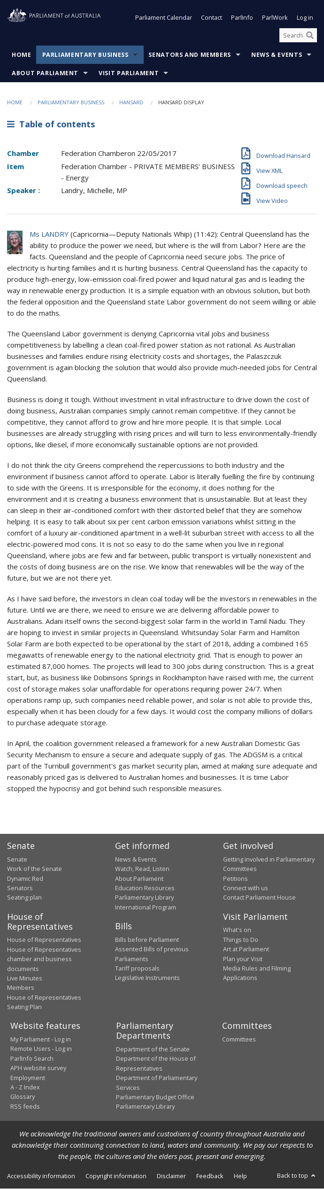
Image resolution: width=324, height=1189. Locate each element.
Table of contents (51, 124)
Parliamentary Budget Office (155, 1097)
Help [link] (240, 1176)
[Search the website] (298, 35)
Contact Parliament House (259, 898)
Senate (17, 859)
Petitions (235, 878)
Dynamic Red (25, 878)
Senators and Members (189, 55)
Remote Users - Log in (41, 1049)
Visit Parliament (129, 74)
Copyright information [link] (116, 1176)
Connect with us (245, 888)
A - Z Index (25, 1087)
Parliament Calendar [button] (163, 18)
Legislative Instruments (147, 978)
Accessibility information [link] (41, 1176)
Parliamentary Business (85, 55)
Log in (305, 18)
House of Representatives (44, 940)
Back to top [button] (297, 1175)
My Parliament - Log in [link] (40, 1039)
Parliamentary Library (144, 898)
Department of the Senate (153, 1049)
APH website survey (38, 1068)
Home (21, 55)
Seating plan (24, 898)
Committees (239, 1039)
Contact (211, 18)
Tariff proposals (137, 968)
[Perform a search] (310, 35)
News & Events (276, 55)
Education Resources (145, 888)
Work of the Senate (34, 869)
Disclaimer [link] (171, 1176)
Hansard (131, 102)
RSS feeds (25, 1106)
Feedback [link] (210, 1176)
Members (20, 988)
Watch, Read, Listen (142, 869)
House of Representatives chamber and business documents (44, 959)
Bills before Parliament (147, 939)
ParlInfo (242, 18)
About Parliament (45, 74)
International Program (145, 907)
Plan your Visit (242, 959)
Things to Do (240, 939)
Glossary (22, 1097)
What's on (237, 930)
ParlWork (275, 18)
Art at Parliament (246, 949)
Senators (20, 888)
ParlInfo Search (32, 1058)
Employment (27, 1077)
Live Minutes (24, 978)
